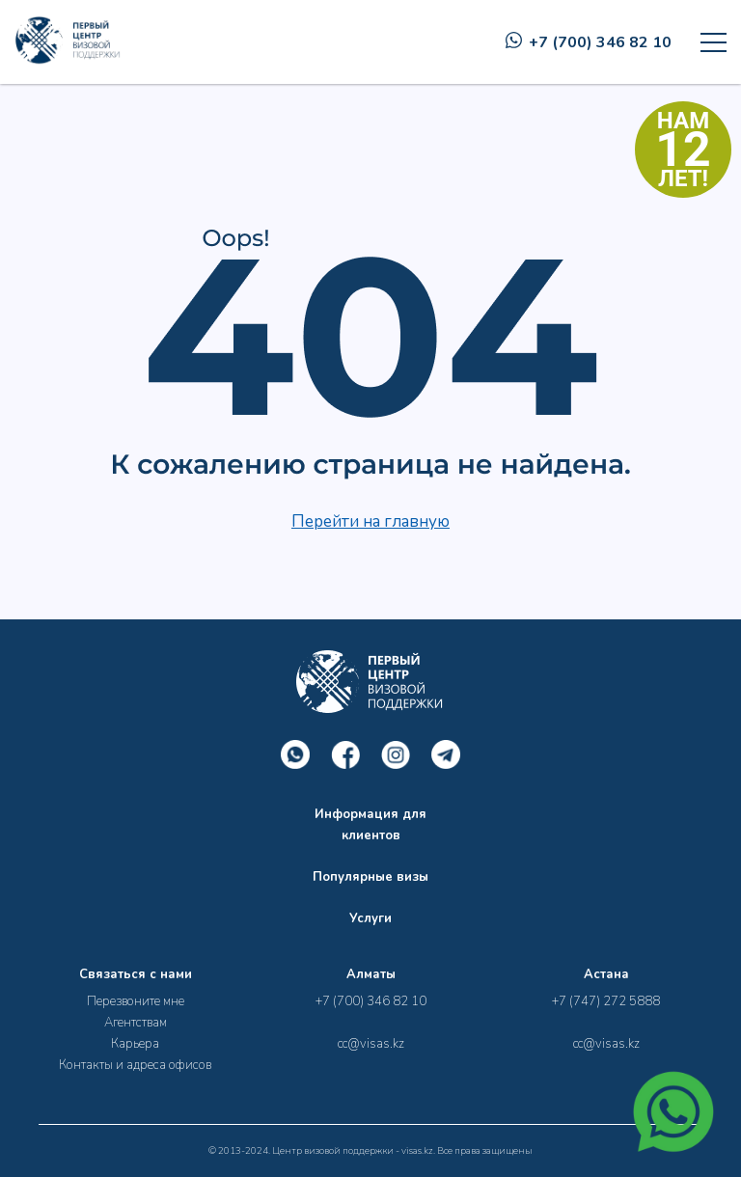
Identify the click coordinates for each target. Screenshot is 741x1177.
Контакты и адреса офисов (135, 1065)
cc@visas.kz (371, 1044)
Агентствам (135, 1022)
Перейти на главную (370, 521)
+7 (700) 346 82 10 (589, 42)
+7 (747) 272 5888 (606, 1001)
